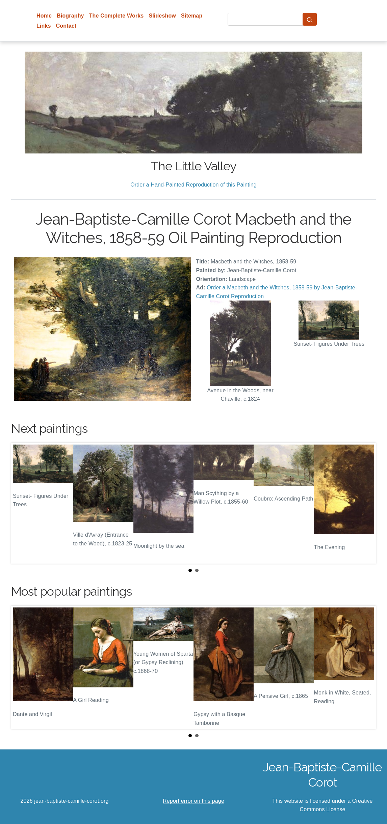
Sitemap (191, 16)
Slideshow (162, 16)
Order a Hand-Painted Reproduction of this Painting (193, 185)
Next (365, 503)
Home (44, 16)
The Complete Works (116, 16)
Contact (66, 26)
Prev (21, 503)
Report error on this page (193, 801)
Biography (70, 16)
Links (43, 26)
